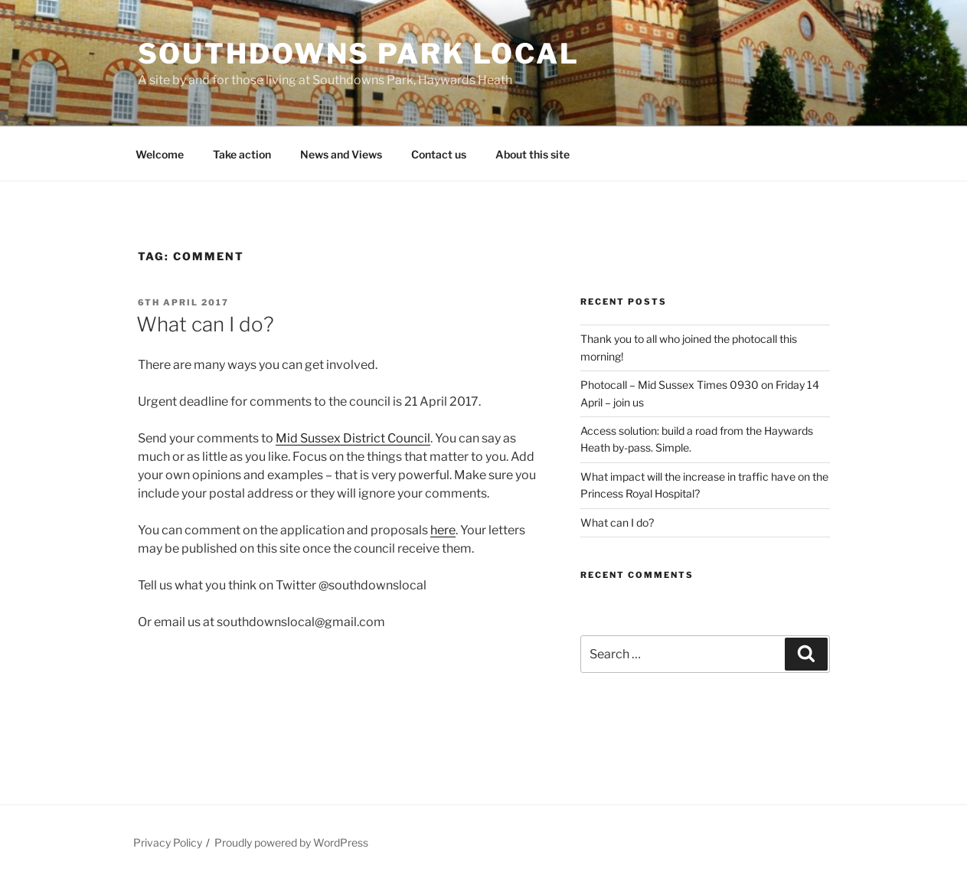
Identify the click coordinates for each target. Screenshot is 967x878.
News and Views (341, 154)
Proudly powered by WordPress (291, 842)
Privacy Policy (167, 842)
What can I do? (205, 324)
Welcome (160, 154)
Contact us (438, 154)
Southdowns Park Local (359, 53)
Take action (242, 154)
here (443, 530)
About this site (532, 154)
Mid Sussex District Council (353, 438)
